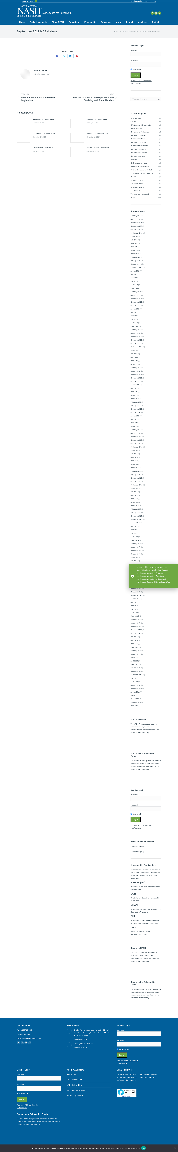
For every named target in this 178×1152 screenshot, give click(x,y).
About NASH (71, 1074)
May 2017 (134, 533)
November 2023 (136, 302)
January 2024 (135, 295)
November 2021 (136, 378)
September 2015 (136, 595)
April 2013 (134, 661)
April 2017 (134, 537)
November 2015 (136, 588)
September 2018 (136, 485)
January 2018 (135, 512)
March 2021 (135, 399)
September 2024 (136, 267)
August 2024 (135, 271)
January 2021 (135, 405)
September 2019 (136, 447)
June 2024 (134, 278)
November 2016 (136, 550)
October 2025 (135, 229)
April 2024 (134, 285)
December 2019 (136, 437)
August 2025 (135, 236)
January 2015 (135, 623)
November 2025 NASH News (98, 134)
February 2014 (136, 650)
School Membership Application (149, 570)
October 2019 (135, 443)
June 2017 (134, 530)
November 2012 (136, 671)
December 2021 (136, 374)
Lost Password (136, 84)
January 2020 (135, 433)
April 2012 (134, 682)
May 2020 (134, 423)
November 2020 (136, 409)
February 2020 (136, 430)
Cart (33, 1)
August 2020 (135, 416)
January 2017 (135, 547)
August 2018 (135, 488)
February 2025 (136, 257)
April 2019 (134, 464)
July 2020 (134, 419)
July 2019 (134, 454)
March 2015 (135, 616)
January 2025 (135, 261)
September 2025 (136, 233)
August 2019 (135, 450)
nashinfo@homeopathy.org (31, 1038)
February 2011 (136, 702)
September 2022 (136, 347)
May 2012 (134, 678)
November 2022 (136, 340)
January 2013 (135, 668)
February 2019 (136, 471)
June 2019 (134, 457)
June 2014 (134, 640)
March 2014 (135, 647)
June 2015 (134, 606)
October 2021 (135, 381)
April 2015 (134, 613)
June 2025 (134, 243)
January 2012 (135, 685)
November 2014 (136, 630)
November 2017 (136, 516)
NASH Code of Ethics (74, 1085)
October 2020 (135, 412)
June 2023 (134, 316)
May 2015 (134, 609)
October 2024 (135, 264)
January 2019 (135, 474)
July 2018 (134, 492)
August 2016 (135, 557)
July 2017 (134, 526)
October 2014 (135, 633)
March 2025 (135, 254)
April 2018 (134, 502)
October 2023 (135, 305)
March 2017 (135, 540)
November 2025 (136, 226)
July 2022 (134, 354)
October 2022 (135, 343)
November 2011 (136, 688)
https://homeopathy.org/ (41, 74)
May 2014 (134, 644)
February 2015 (136, 619)
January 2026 (135, 219)
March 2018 (135, 506)
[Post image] (23, 123)
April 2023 (134, 323)
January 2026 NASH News (97, 119)
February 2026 (136, 216)
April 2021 (134, 395)
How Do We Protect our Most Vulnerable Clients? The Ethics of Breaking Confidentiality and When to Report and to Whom (92, 1033)
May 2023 (134, 319)
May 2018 (134, 499)
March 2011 (135, 699)
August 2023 (135, 309)
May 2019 (134, 461)
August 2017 (135, 523)
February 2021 (136, 402)
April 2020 (134, 426)
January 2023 (135, 333)
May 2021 (134, 392)
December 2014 (136, 626)
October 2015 (135, 592)
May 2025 (134, 247)
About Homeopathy (137, 852)
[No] (175, 1148)
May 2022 (134, 361)
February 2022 (136, 368)
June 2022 (134, 357)
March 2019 (135, 468)
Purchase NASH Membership (141, 81)
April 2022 (134, 364)
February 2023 (136, 330)
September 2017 (136, 519)
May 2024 (134, 281)
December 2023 (136, 298)
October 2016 (135, 554)
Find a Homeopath (137, 846)
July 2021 (134, 388)
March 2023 (135, 326)
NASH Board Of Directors (76, 1090)
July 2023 (134, 312)
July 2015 (134, 602)
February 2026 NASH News (43, 119)
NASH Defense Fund (74, 1080)
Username (134, 50)
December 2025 (136, 223)
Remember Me (136, 69)
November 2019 (136, 440)
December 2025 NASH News (44, 134)
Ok (144, 1148)
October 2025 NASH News (43, 148)
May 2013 (134, 657)
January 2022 (135, 371)
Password (134, 61)
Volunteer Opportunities (75, 1096)
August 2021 (135, 385)
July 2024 (134, 274)
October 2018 (135, 481)
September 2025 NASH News (98, 148)
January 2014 (135, 654)
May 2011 (134, 695)
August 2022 (135, 350)
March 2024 (135, 288)
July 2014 (134, 637)
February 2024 (136, 292)
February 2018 (136, 509)
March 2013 (135, 664)
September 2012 (136, 675)
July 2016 (134, 561)
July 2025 (134, 240)
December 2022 (136, 336)
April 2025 (134, 250)
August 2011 (135, 692)
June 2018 (134, 495)
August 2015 (135, 599)
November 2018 (136, 478)
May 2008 (134, 706)
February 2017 (136, 544)
